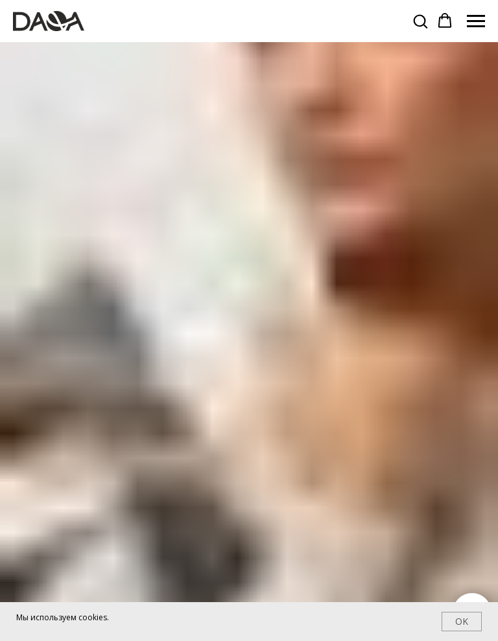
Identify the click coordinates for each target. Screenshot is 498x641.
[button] (420, 21)
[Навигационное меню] (476, 21)
